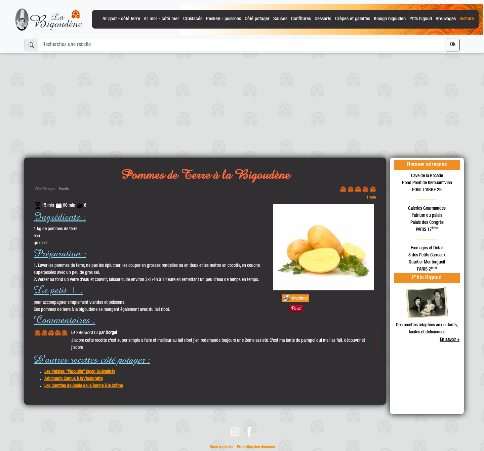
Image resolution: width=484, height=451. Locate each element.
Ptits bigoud (420, 19)
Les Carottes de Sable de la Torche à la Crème (83, 386)
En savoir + (449, 340)
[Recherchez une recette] (241, 45)
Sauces (280, 19)
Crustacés (192, 19)
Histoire (466, 19)
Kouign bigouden (390, 19)
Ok (452, 45)
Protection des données (256, 447)
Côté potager (257, 19)
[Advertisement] (242, 102)
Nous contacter (222, 447)
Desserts (323, 19)
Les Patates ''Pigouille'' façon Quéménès (79, 372)
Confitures (301, 19)
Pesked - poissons (223, 19)
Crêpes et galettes (352, 19)
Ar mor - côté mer (161, 19)
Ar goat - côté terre (121, 19)
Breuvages (446, 19)
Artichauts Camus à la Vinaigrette (73, 379)
